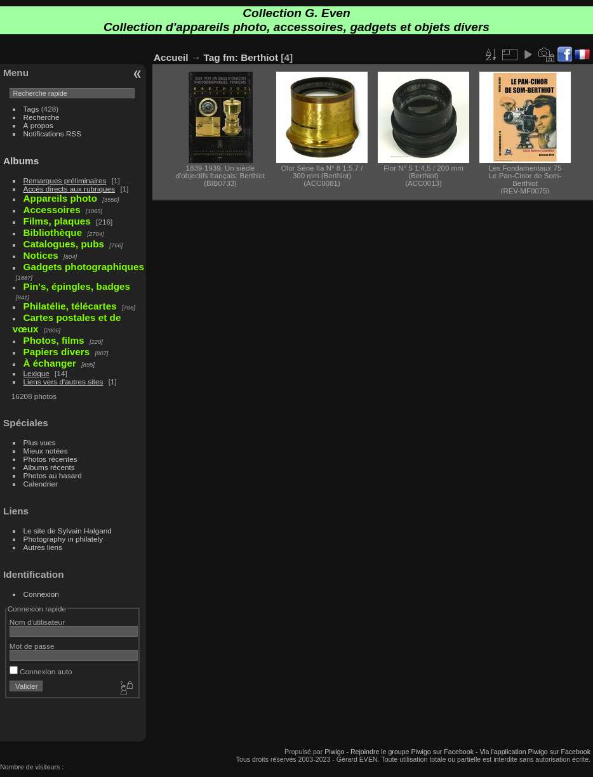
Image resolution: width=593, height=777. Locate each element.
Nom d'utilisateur (37, 622)
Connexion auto (41, 671)
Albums (21, 160)
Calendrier (40, 484)
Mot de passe (32, 646)
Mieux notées (45, 451)
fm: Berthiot (250, 57)
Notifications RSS (52, 133)
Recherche (41, 117)
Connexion (41, 594)
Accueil (171, 57)
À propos (38, 125)
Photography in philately (63, 539)
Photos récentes (50, 459)
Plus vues (39, 442)
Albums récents (49, 467)
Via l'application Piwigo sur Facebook (534, 751)
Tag (212, 57)
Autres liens (42, 547)
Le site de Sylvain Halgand (67, 530)
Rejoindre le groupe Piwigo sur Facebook (412, 751)
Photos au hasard (52, 475)
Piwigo (334, 751)
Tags (31, 109)
